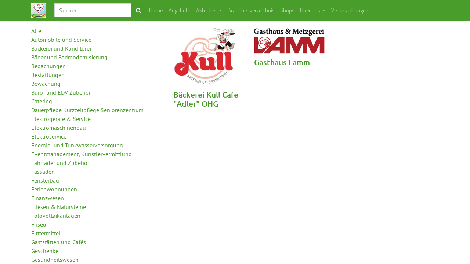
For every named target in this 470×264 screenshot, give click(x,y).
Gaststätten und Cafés (58, 242)
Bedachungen (48, 66)
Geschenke (44, 250)
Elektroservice (48, 136)
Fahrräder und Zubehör (60, 162)
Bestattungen (48, 74)
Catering (41, 101)
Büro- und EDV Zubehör (61, 92)
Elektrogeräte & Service (61, 118)
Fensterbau (45, 180)
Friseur (39, 224)
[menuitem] (156, 10)
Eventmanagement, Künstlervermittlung (81, 154)
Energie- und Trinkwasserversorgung (77, 145)
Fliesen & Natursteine (58, 206)
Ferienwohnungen (54, 189)
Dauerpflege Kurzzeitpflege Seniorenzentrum (87, 110)
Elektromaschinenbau (58, 127)
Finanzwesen (47, 198)
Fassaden (43, 171)
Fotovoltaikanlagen (55, 215)
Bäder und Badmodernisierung (69, 57)
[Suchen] (138, 10)
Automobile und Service (61, 39)
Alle (36, 30)
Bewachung (46, 83)
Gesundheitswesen (55, 259)
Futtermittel (46, 233)
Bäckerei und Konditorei (61, 48)
